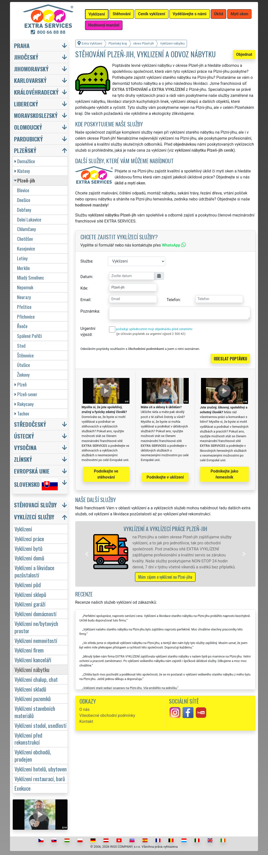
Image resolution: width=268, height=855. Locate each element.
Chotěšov (25, 238)
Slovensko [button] (36, 484)
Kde (83, 288)
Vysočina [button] (25, 447)
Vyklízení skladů (30, 689)
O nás (85, 709)
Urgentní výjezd (88, 331)
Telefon (173, 299)
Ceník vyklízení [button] (151, 14)
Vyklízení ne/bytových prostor (36, 627)
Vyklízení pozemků (32, 698)
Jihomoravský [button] (31, 69)
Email (85, 299)
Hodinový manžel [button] (103, 25)
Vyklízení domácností (35, 613)
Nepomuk (25, 287)
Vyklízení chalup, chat (36, 679)
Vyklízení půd (27, 584)
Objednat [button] (244, 54)
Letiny (22, 258)
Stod (21, 345)
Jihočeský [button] (26, 57)
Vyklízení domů (29, 558)
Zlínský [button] (23, 459)
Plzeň (20, 384)
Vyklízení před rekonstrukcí (28, 738)
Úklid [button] (218, 14)
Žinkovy (23, 374)
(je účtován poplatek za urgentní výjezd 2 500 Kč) (151, 334)
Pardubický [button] (28, 139)
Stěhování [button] (122, 14)
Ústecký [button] (24, 436)
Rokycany (24, 403)
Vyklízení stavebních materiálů (34, 712)
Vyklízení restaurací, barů (39, 778)
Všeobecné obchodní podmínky (107, 715)
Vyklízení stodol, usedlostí (40, 725)
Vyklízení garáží (30, 604)
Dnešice (23, 199)
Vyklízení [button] (96, 14)
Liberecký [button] (26, 104)
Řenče (22, 326)
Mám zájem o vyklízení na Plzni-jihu (165, 577)
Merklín (23, 268)
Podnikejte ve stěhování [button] (106, 474)
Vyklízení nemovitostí (35, 640)
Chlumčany (26, 229)
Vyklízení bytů (28, 548)
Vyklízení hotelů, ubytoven (40, 769)
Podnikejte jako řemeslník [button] (224, 474)
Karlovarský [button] (30, 80)
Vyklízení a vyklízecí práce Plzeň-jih (165, 528)
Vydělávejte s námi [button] (189, 14)
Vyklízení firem (29, 650)
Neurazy (24, 297)
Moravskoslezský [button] (36, 115)
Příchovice (26, 316)
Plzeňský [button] (25, 150)
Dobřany (24, 209)
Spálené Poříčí (29, 335)
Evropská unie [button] (32, 471)
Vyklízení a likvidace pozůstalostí (34, 571)
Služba (86, 261)
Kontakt (86, 721)
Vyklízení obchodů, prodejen (32, 755)
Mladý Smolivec (30, 277)
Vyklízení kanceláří (32, 660)
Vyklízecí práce (29, 538)
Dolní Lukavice (29, 219)
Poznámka (89, 311)
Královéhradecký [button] (36, 92)
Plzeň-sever (26, 394)
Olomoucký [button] (28, 127)
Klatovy (22, 170)
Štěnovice (25, 355)
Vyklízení (23, 529)
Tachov (21, 413)
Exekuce (22, 788)
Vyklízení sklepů (30, 594)
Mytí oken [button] (239, 14)
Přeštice (24, 306)
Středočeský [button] (30, 424)
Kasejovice (26, 248)
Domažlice (24, 161)
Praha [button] (22, 45)
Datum (86, 276)
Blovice (23, 190)
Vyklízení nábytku (32, 669)
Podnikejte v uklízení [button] (165, 477)
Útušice (23, 364)
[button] (87, 553)
